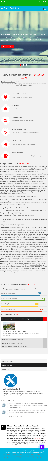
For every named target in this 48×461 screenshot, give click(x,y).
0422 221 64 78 (5, 4)
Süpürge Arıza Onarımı (7, 365)
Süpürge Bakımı (6, 369)
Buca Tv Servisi (41, 458)
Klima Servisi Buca (41, 454)
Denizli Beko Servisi (31, 454)
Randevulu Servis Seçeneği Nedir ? (12, 343)
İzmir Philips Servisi (7, 454)
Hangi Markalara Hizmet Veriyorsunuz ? (13, 339)
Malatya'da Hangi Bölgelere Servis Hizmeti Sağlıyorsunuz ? (19, 319)
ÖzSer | (10, 8)
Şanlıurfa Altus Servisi (30, 456)
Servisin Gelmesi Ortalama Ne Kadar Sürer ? (14, 346)
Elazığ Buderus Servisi (18, 454)
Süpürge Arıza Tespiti (7, 361)
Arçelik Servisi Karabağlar (19, 458)
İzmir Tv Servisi (8, 458)
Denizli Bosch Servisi (19, 456)
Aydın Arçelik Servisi (31, 458)
